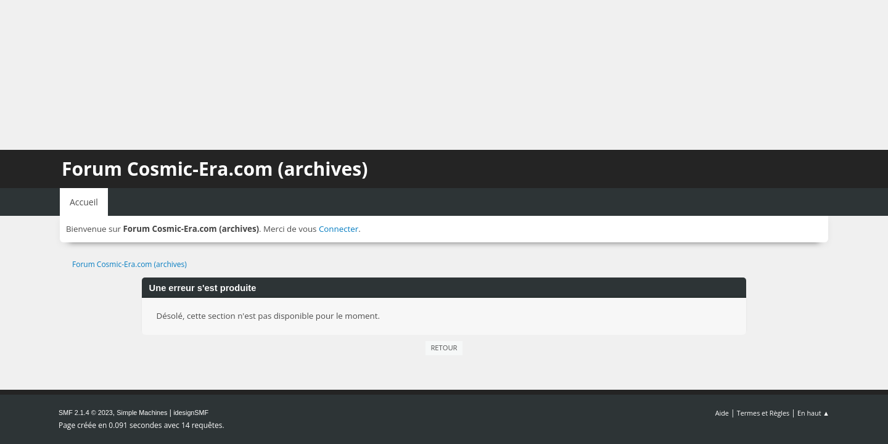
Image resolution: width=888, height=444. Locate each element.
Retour (443, 347)
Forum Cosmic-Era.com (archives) (215, 168)
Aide (722, 412)
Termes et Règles (763, 412)
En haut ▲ (813, 412)
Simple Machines (142, 412)
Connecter (338, 228)
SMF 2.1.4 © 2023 (86, 412)
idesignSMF (190, 412)
